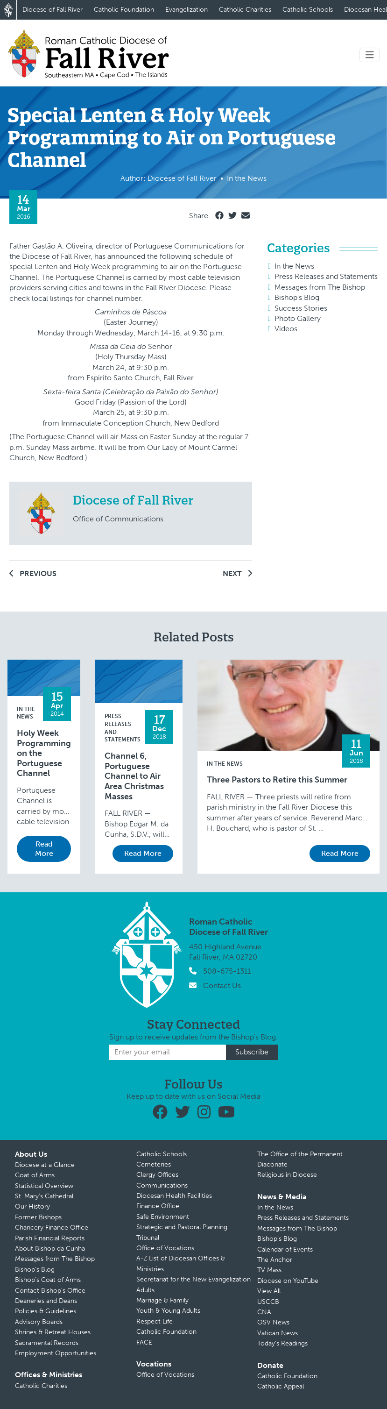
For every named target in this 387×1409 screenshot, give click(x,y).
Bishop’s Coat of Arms (48, 1280)
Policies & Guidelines (45, 1311)
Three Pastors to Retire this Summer (277, 780)
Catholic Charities (245, 10)
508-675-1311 (227, 971)
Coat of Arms (35, 1175)
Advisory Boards (39, 1322)
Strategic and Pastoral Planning (181, 1227)
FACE (144, 1342)
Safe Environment (162, 1217)
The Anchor (274, 1260)
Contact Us (222, 985)
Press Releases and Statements (326, 276)
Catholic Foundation (124, 10)
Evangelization (186, 10)
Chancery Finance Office (51, 1227)
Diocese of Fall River (52, 10)
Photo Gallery (297, 318)
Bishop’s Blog (35, 1270)
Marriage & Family (162, 1300)
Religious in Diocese (287, 1175)
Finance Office (157, 1206)
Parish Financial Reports (49, 1238)
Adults (145, 1290)
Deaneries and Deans (46, 1301)
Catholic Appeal (280, 1386)
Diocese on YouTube (287, 1281)
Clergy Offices (157, 1175)
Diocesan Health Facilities (174, 1196)
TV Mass (269, 1270)
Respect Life (154, 1321)
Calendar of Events (285, 1249)
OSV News (273, 1322)
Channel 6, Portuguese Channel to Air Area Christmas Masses (134, 776)
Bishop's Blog (296, 297)
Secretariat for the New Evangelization (193, 1279)
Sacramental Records (46, 1343)
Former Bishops (38, 1217)
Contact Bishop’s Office (50, 1291)
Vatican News (277, 1333)
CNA (264, 1312)
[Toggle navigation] (369, 55)
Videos (285, 328)
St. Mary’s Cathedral (44, 1196)
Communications (162, 1185)
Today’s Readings (282, 1343)
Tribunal (147, 1238)
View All (269, 1291)
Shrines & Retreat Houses (53, 1332)
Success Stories (300, 308)
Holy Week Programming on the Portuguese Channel (44, 753)
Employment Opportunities (55, 1353)
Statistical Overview (44, 1186)
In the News (294, 266)
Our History (32, 1206)
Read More (44, 849)
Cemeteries (153, 1164)
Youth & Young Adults (168, 1311)
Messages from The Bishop (319, 287)
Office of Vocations (165, 1248)
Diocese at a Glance (45, 1165)
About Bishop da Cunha (50, 1248)
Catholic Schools (307, 10)
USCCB (268, 1302)
